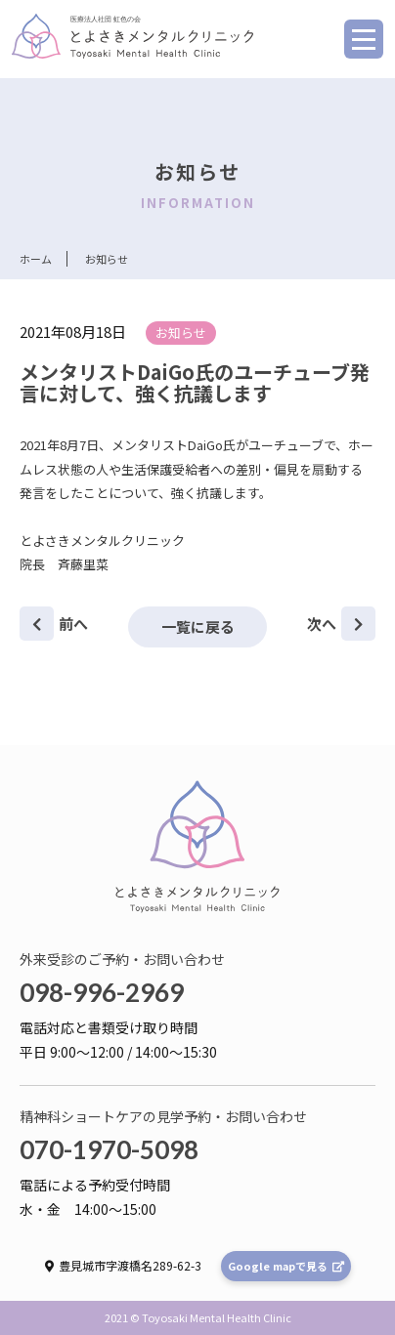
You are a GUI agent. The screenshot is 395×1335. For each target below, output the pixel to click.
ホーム (36, 259)
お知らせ (180, 332)
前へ (54, 623)
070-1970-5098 (109, 1149)
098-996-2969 (102, 992)
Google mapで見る (286, 1265)
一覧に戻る (198, 626)
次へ (341, 623)
